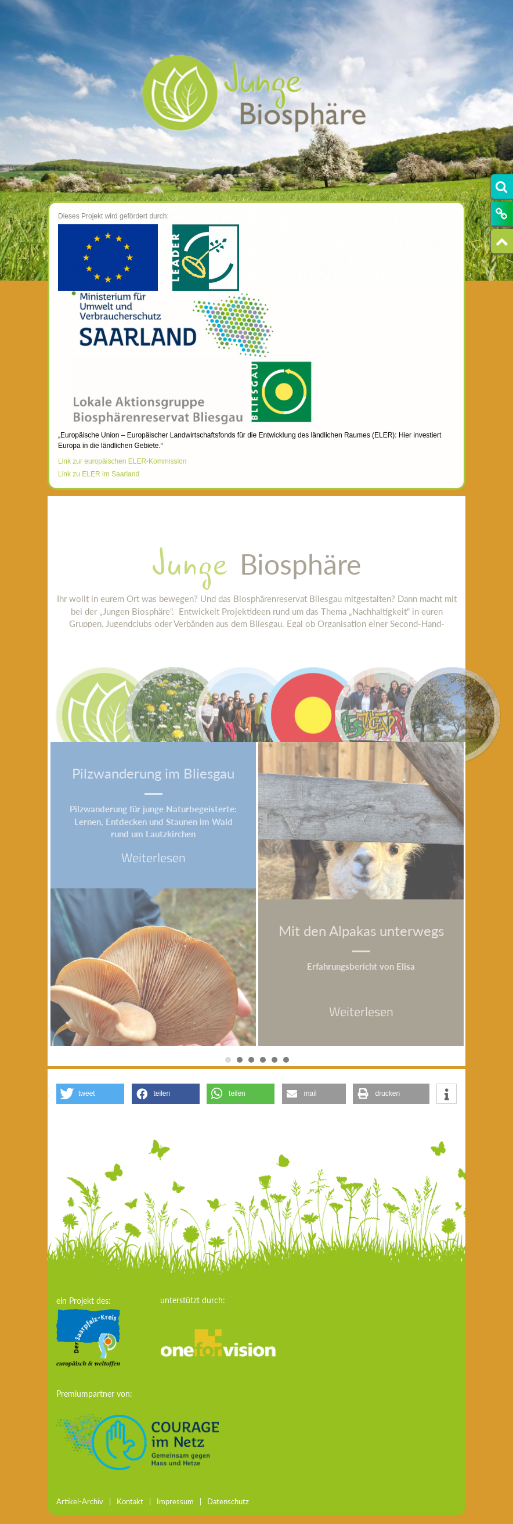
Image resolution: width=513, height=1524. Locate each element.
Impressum (175, 1501)
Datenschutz (228, 1501)
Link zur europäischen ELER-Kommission (122, 472)
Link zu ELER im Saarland (98, 485)
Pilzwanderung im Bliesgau (153, 773)
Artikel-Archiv (79, 1501)
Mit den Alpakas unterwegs (361, 930)
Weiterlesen (153, 857)
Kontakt (130, 1501)
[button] (90, 1094)
